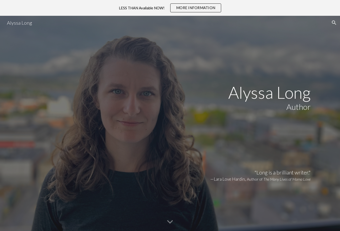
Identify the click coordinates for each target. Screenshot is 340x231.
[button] (334, 23)
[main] (170, 123)
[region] (170, 8)
